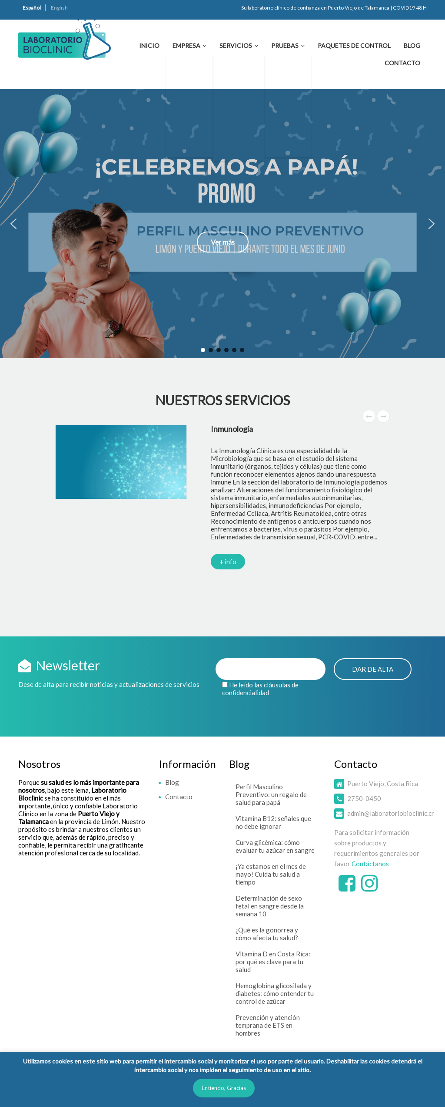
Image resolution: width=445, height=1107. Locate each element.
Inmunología (232, 429)
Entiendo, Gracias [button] (224, 1087)
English (59, 7)
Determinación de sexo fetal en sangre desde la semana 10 (270, 906)
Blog (412, 45)
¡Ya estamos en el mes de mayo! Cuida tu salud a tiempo (271, 874)
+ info (227, 561)
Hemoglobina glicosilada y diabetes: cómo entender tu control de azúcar (275, 993)
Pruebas (285, 45)
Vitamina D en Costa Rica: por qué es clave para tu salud (273, 961)
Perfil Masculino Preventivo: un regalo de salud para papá (271, 794)
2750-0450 (364, 798)
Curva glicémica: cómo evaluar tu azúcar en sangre (275, 846)
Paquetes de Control (354, 45)
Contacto (402, 63)
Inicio (149, 45)
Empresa (186, 45)
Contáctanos (370, 864)
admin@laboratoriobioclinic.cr (390, 813)
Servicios (235, 45)
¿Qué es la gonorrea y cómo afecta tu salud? (267, 934)
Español (32, 7)
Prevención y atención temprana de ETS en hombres (268, 1025)
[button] (222, 223)
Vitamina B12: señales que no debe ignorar (273, 822)
